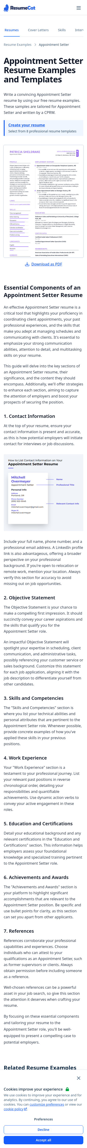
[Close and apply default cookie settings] (78, 1078)
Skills (62, 30)
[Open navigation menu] (78, 8)
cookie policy (15, 1109)
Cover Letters (38, 30)
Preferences (43, 1119)
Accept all (43, 1140)
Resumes (12, 30)
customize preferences (47, 1104)
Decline (43, 1129)
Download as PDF (43, 264)
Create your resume (26, 125)
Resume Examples (18, 44)
